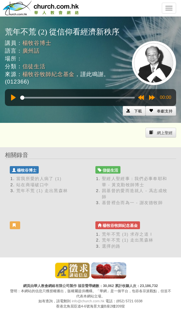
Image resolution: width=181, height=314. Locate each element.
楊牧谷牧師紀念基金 (48, 74)
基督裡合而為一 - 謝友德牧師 (132, 202)
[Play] (13, 97)
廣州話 (31, 51)
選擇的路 (111, 246)
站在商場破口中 (32, 184)
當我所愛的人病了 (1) (39, 178)
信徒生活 (34, 66)
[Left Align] (161, 111)
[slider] (77, 98)
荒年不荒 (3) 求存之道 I (127, 234)
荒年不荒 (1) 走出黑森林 (42, 190)
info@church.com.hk (88, 301)
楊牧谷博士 (36, 43)
